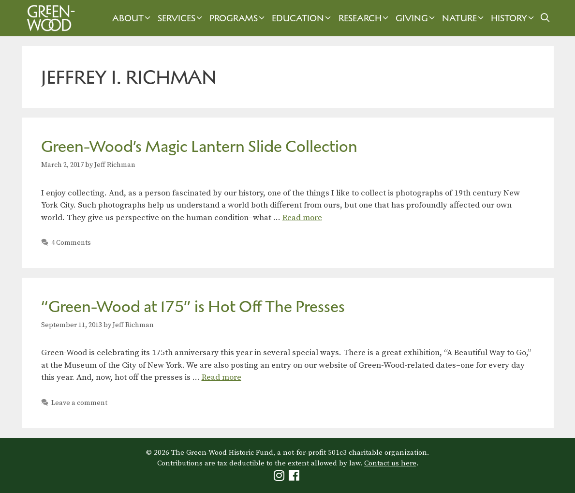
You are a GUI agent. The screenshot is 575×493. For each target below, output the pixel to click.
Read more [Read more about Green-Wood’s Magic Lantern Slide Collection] (302, 217)
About (132, 18)
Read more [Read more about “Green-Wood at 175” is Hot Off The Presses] (221, 377)
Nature (464, 18)
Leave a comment (79, 403)
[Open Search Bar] (544, 18)
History (513, 18)
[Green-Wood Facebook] (295, 477)
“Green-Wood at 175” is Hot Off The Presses (193, 306)
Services (181, 18)
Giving (416, 18)
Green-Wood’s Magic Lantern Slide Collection (199, 146)
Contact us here (390, 463)
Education (302, 18)
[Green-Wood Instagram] (280, 477)
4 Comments (71, 243)
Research (365, 18)
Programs (238, 18)
